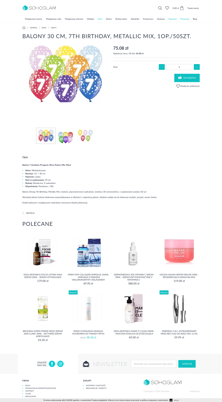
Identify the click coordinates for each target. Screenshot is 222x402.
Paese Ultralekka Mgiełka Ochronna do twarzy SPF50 (88, 332)
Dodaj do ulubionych (188, 86)
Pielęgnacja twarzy (33, 19)
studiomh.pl (195, 391)
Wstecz (28, 213)
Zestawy (161, 19)
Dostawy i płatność (96, 385)
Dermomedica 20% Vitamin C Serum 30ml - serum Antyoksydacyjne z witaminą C (134, 277)
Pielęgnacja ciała (53, 19)
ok (171, 400)
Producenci (148, 19)
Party (54, 28)
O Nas (28, 393)
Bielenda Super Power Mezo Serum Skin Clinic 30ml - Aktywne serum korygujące (43, 333)
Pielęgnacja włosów (74, 19)
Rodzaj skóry (121, 19)
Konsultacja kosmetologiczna (40, 388)
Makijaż (90, 19)
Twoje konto (193, 8)
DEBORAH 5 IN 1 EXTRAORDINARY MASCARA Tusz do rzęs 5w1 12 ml (179, 332)
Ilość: (115, 67)
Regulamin (30, 396)
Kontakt (29, 391)
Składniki (135, 19)
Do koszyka (187, 77)
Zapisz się (187, 364)
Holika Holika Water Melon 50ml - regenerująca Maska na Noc (179, 275)
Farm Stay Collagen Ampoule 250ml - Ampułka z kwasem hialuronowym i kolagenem (88, 277)
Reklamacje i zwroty (96, 388)
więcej (176, 400)
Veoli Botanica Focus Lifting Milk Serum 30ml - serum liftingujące (42, 275)
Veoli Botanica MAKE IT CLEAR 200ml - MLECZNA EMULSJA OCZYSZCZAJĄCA (134, 332)
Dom (100, 19)
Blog (195, 19)
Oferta (33, 28)
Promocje (184, 19)
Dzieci (109, 19)
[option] (65, 74)
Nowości (173, 19)
